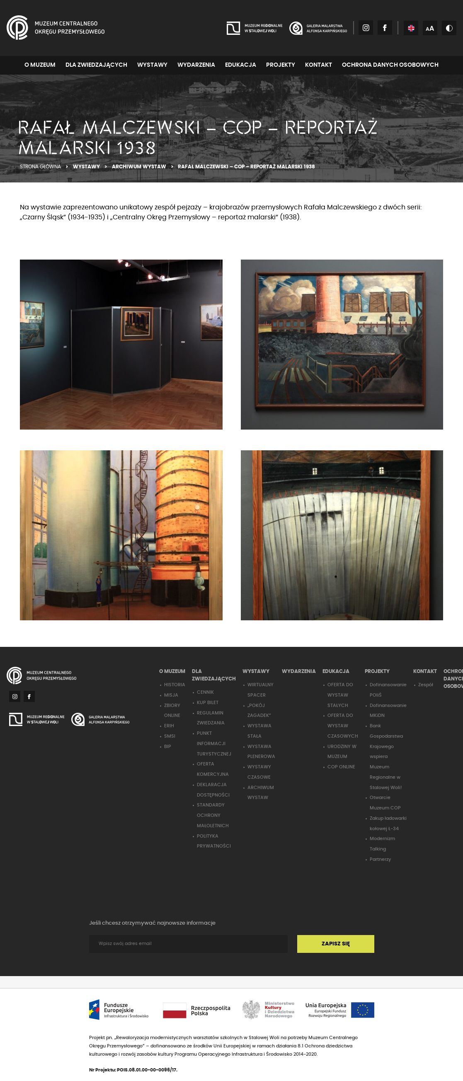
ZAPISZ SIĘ (336, 944)
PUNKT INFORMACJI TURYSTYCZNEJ (214, 743)
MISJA (171, 695)
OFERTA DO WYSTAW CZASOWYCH (342, 725)
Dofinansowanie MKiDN (388, 710)
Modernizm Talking (382, 843)
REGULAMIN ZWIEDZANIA (211, 718)
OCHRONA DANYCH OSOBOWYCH (390, 65)
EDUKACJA (240, 65)
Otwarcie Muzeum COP (385, 802)
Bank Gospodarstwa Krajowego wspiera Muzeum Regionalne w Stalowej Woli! (386, 757)
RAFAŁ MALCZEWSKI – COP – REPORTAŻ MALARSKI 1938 (246, 166)
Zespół (425, 685)
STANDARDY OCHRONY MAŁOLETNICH (213, 815)
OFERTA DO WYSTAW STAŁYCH (340, 695)
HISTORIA (174, 685)
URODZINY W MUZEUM (341, 751)
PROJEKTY (280, 65)
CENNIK (205, 692)
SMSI (169, 736)
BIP (167, 746)
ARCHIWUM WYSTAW (139, 166)
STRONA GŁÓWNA (41, 166)
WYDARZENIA (196, 65)
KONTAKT (318, 65)
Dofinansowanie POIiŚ (388, 690)
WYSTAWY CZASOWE (259, 772)
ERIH (169, 726)
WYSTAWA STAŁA (259, 731)
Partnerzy (380, 859)
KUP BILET (207, 702)
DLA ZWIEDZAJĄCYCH (96, 65)
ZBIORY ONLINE (172, 710)
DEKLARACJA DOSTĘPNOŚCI (213, 789)
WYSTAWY (152, 65)
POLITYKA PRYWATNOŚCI (214, 841)
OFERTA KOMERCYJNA (213, 769)
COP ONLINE (341, 767)
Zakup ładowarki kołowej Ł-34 (388, 823)
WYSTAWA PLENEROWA (261, 751)
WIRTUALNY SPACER (260, 690)
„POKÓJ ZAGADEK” (259, 710)
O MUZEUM (40, 65)
